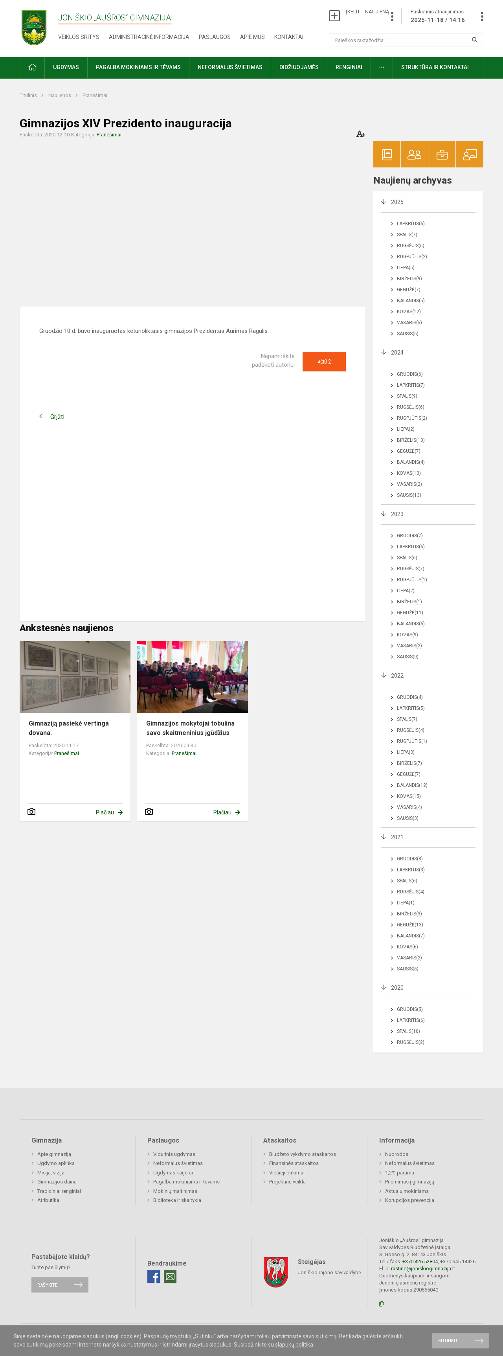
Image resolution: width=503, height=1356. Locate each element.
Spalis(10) (408, 1031)
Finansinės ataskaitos (294, 1163)
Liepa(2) (406, 429)
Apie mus (252, 37)
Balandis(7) (411, 936)
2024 (397, 352)
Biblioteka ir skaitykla (177, 1200)
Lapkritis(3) (411, 870)
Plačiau (105, 812)
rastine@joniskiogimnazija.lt (423, 1268)
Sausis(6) (408, 333)
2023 (397, 514)
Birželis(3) (409, 914)
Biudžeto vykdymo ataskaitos (302, 1154)
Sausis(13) (409, 495)
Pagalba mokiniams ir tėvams (138, 67)
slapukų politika (294, 1344)
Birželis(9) (409, 278)
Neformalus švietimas (230, 67)
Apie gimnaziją (54, 1154)
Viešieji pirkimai (287, 1173)
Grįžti (57, 417)
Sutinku (447, 1340)
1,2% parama (399, 1173)
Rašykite (47, 1285)
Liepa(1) (406, 903)
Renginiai (349, 67)
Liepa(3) (406, 752)
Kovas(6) (407, 947)
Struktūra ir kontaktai (435, 67)
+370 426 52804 (420, 1261)
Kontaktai (288, 37)
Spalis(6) (407, 557)
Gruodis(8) (410, 859)
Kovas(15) (409, 796)
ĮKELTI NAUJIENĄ (367, 12)
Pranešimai (95, 95)
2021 (397, 837)
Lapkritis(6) (411, 223)
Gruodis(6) (410, 374)
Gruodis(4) (410, 697)
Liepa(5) (406, 267)
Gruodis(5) (410, 1009)
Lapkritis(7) (411, 385)
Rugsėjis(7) (410, 568)
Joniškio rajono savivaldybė (329, 1272)
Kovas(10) (409, 473)
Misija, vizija (50, 1173)
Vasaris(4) (409, 807)
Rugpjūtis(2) (412, 256)
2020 (397, 988)
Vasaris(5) (409, 322)
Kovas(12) (409, 311)
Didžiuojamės (299, 67)
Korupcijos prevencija (409, 1200)
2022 (397, 675)
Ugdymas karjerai (173, 1173)
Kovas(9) (407, 635)
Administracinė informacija (149, 37)
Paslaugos (215, 37)
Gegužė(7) (408, 289)
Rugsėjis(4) (410, 730)
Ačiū (324, 361)
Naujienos (60, 95)
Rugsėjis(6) (410, 245)
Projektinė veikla (287, 1182)
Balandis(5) (411, 300)
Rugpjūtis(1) (412, 579)
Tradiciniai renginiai (59, 1191)
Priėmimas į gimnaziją (409, 1182)
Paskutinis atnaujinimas (438, 16)
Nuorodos (396, 1154)
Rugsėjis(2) (410, 1042)
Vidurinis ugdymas (174, 1154)
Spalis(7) (407, 234)
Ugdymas (66, 67)
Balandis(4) (411, 462)
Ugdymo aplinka (56, 1163)
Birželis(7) (409, 763)
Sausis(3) (408, 818)
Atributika (48, 1200)
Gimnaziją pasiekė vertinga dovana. (69, 728)
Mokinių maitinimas (175, 1191)
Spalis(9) (407, 396)
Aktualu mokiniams (407, 1191)
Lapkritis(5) (411, 708)
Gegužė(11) (410, 613)
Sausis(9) (408, 657)
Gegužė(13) (410, 925)
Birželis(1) (409, 602)
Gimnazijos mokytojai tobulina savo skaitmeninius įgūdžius (190, 728)
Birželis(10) (411, 440)
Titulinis (29, 95)
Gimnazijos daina (57, 1182)
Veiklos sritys (78, 37)
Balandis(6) (411, 624)
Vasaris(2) (409, 484)
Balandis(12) (412, 785)
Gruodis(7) (410, 535)
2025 (397, 202)
